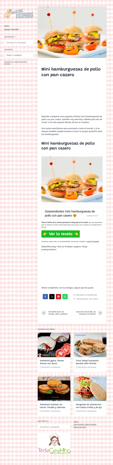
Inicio (6, 26)
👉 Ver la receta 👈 (60, 234)
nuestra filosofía (93, 241)
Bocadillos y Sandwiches (86, 295)
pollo (95, 299)
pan (90, 299)
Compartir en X (92, 216)
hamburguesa (82, 299)
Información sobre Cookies (85, 424)
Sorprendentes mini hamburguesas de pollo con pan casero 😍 (70, 213)
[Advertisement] (72, 98)
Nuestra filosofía (11, 29)
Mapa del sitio (80, 427)
